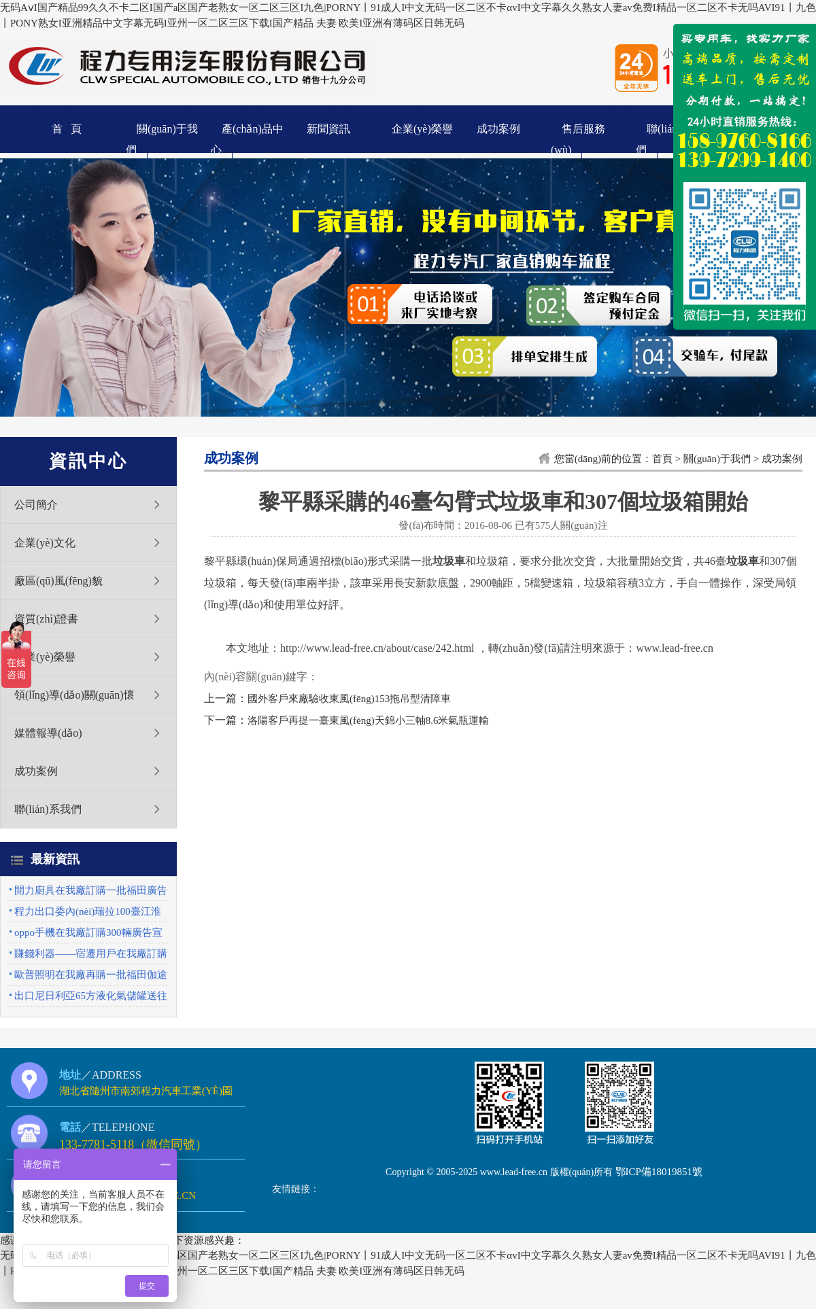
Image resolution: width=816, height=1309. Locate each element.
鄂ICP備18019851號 (658, 1171)
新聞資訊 (328, 129)
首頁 (662, 458)
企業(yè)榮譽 (422, 129)
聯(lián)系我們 (48, 809)
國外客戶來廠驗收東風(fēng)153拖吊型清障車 (349, 698)
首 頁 (67, 129)
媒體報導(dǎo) (48, 733)
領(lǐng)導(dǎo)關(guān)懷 (74, 695)
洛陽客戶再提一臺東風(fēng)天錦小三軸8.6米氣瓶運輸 (368, 720)
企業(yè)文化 (44, 542)
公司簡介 (36, 504)
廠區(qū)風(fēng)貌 (58, 581)
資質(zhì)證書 (46, 619)
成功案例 (498, 129)
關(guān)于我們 (717, 458)
